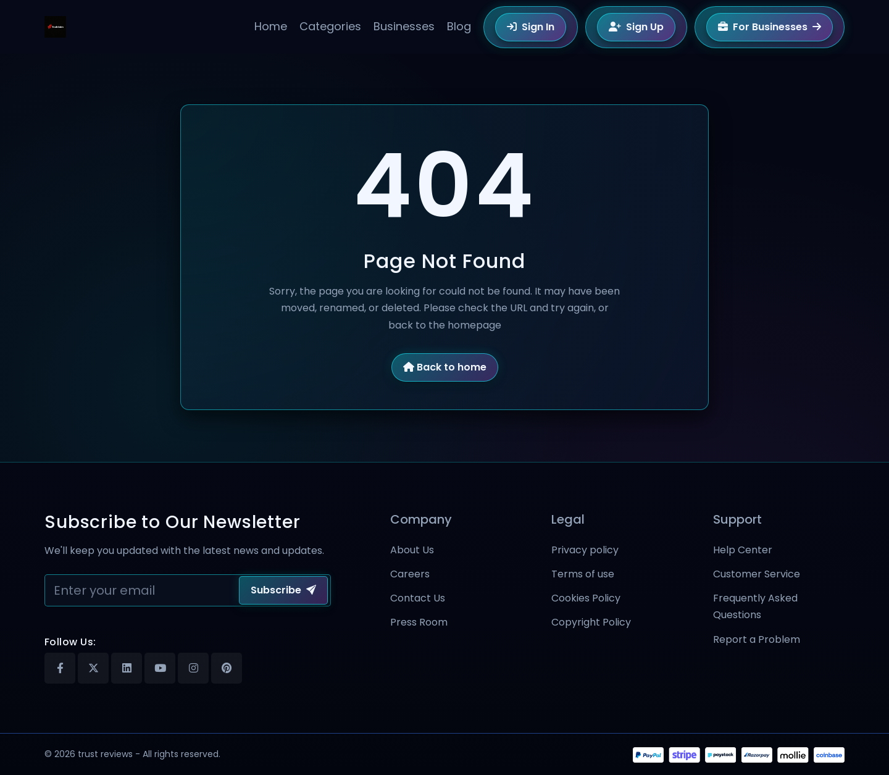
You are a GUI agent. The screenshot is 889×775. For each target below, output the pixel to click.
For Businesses (769, 27)
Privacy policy (585, 550)
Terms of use (582, 574)
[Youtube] (159, 668)
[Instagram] (193, 668)
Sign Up (636, 27)
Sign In (530, 27)
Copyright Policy (591, 622)
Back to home (444, 367)
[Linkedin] (126, 668)
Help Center (742, 550)
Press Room (419, 622)
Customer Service (756, 574)
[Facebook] (59, 668)
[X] (93, 668)
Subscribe (283, 590)
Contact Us (417, 598)
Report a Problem (756, 639)
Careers (410, 574)
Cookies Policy (585, 598)
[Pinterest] (226, 668)
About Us (412, 550)
